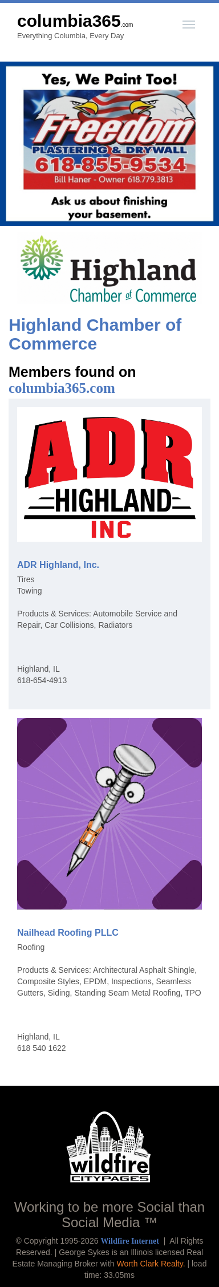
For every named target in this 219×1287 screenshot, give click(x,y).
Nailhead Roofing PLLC (68, 932)
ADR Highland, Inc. (58, 565)
